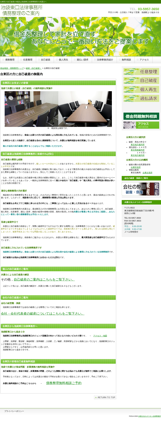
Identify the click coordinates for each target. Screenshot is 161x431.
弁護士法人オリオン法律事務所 (149, 416)
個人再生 (141, 89)
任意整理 (141, 71)
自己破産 (141, 80)
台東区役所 (136, 167)
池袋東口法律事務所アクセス (141, 125)
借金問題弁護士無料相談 (141, 116)
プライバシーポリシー (14, 411)
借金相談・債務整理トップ (12, 68)
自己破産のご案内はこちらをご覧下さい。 (44, 279)
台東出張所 (147, 173)
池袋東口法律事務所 (141, 107)
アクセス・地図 (100, 336)
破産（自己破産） (34, 68)
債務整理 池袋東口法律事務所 (36, 10)
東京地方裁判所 (138, 144)
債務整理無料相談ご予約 (63, 383)
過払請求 (141, 98)
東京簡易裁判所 (138, 150)
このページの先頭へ (105, 397)
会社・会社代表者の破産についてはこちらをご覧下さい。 (43, 313)
